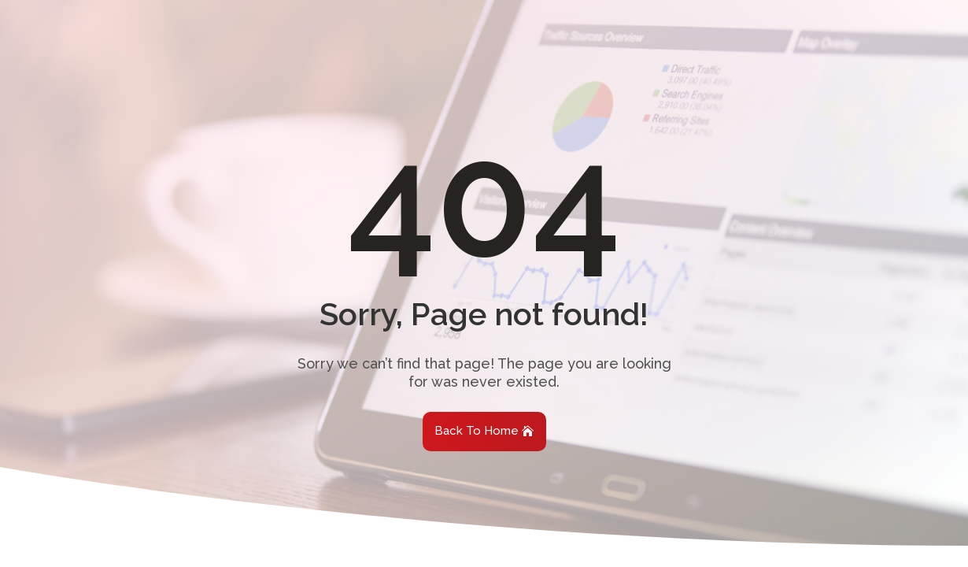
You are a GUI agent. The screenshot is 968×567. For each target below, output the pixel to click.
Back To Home (476, 431)
